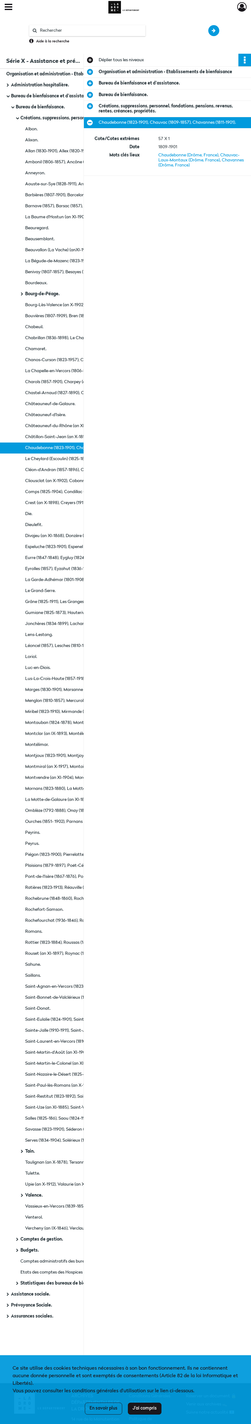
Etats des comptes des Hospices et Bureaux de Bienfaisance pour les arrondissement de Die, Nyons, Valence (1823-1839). (83, 1272)
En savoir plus (103, 1408)
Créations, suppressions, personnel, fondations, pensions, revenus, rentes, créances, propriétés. (83, 118)
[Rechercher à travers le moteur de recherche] (90, 30)
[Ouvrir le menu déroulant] (8, 7)
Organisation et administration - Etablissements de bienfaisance (69, 74)
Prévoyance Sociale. (31, 1305)
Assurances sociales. (32, 1316)
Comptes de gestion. (41, 1239)
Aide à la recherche (52, 41)
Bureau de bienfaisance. (40, 107)
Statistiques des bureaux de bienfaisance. (63, 1283)
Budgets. (29, 1250)
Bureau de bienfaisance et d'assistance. (51, 96)
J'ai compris (145, 1408)
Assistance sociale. (30, 1294)
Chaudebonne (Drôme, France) (188, 155)
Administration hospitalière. (40, 85)
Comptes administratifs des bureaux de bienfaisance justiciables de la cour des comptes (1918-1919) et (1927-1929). (83, 1261)
